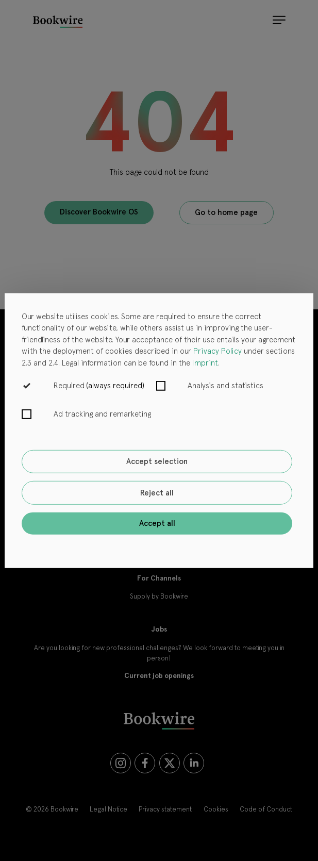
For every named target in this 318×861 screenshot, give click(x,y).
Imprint (205, 362)
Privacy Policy (217, 351)
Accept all (157, 523)
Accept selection (157, 461)
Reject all (157, 493)
